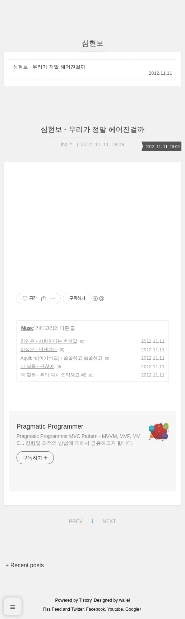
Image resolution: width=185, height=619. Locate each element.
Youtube (115, 609)
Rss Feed (52, 609)
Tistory (85, 600)
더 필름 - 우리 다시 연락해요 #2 (53, 375)
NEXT (108, 520)
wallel (124, 600)
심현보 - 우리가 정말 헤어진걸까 (49, 67)
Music (27, 328)
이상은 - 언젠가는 (38, 349)
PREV (75, 520)
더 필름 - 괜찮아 (37, 366)
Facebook (95, 609)
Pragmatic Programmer (50, 426)
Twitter (77, 609)
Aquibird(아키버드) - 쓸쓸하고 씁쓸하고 (61, 358)
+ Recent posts (24, 565)
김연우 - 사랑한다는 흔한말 (48, 341)
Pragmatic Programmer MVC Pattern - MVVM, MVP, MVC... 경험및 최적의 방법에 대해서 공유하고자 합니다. (78, 439)
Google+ (133, 609)
